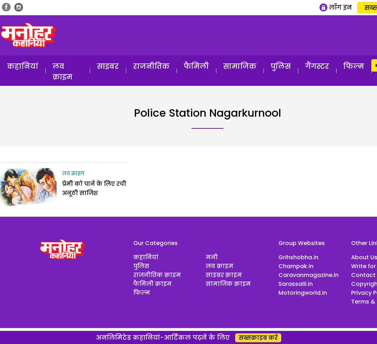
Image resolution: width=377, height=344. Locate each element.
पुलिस (281, 66)
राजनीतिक (151, 66)
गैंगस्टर (317, 66)
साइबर (108, 66)
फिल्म (353, 66)
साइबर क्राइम (224, 275)
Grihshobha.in (298, 257)
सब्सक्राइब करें (258, 338)
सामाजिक (239, 66)
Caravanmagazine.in (308, 275)
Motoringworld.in (302, 293)
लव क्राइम (62, 71)
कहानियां (22, 66)
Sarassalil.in (295, 284)
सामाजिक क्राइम (228, 284)
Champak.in (296, 266)
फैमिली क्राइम (152, 284)
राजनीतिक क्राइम (157, 275)
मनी (212, 257)
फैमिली (196, 66)
